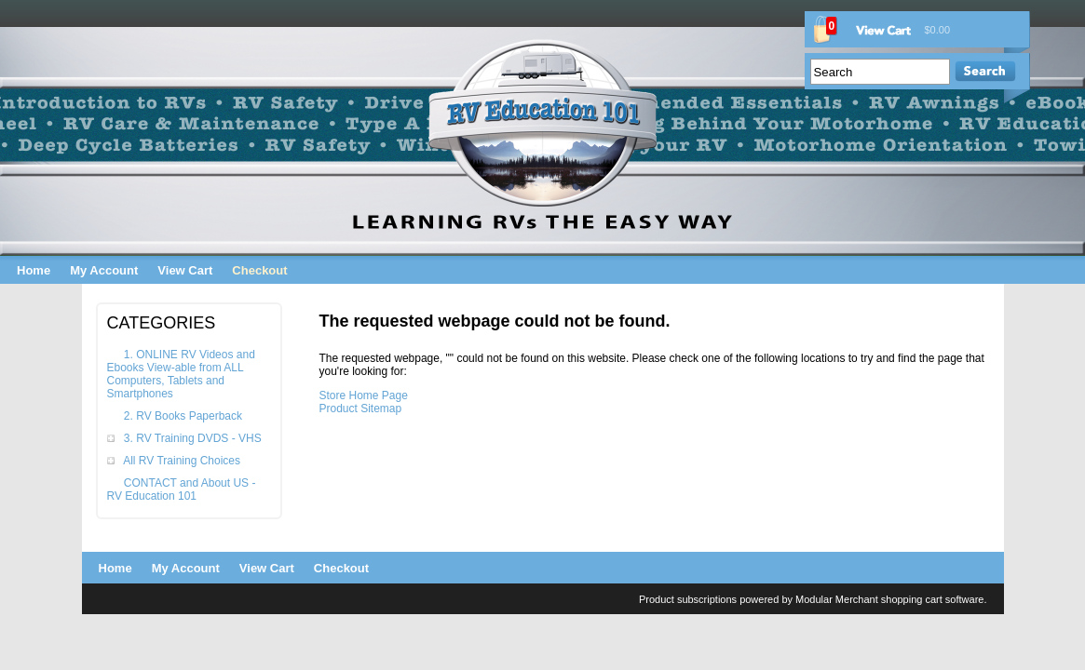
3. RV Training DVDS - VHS (193, 438)
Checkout (259, 270)
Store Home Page (363, 395)
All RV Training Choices (181, 460)
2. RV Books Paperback (183, 415)
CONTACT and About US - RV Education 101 (181, 489)
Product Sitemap (360, 408)
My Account (104, 270)
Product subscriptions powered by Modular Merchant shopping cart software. (813, 599)
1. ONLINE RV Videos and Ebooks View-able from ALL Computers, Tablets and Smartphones (181, 374)
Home (33, 270)
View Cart (184, 270)
